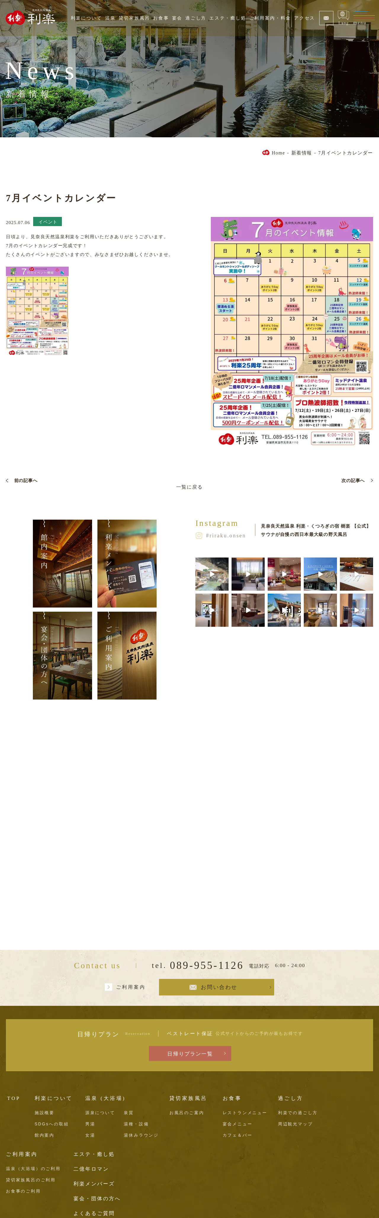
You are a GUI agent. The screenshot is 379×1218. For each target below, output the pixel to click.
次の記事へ (353, 480)
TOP (13, 1098)
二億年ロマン (91, 1169)
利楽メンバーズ (94, 1184)
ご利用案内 (131, 987)
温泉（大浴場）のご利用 (33, 1168)
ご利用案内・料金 (270, 18)
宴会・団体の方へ (97, 1198)
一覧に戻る (189, 486)
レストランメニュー (245, 1112)
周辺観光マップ (295, 1124)
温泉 (110, 18)
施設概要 (44, 1112)
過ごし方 (195, 18)
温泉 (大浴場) (105, 1098)
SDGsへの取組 (52, 1124)
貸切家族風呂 (134, 18)
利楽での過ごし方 (298, 1112)
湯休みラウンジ (141, 1135)
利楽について (86, 18)
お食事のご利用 (23, 1191)
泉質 (129, 1112)
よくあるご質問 (94, 1213)
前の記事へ (26, 480)
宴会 (177, 18)
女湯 (90, 1135)
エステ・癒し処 (227, 18)
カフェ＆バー (238, 1135)
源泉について (100, 1112)
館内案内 (44, 1135)
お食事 (161, 18)
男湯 (90, 1124)
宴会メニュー (238, 1124)
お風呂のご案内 (186, 1112)
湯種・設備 (136, 1124)
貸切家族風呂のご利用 (31, 1179)
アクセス (304, 18)
